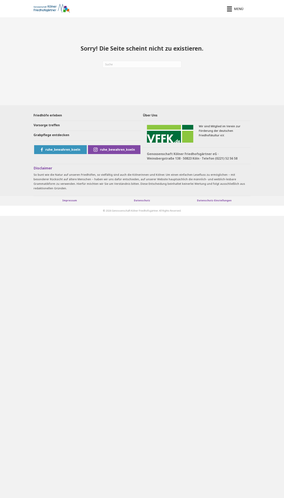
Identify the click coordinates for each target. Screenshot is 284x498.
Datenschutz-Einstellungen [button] (214, 200)
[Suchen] (142, 64)
